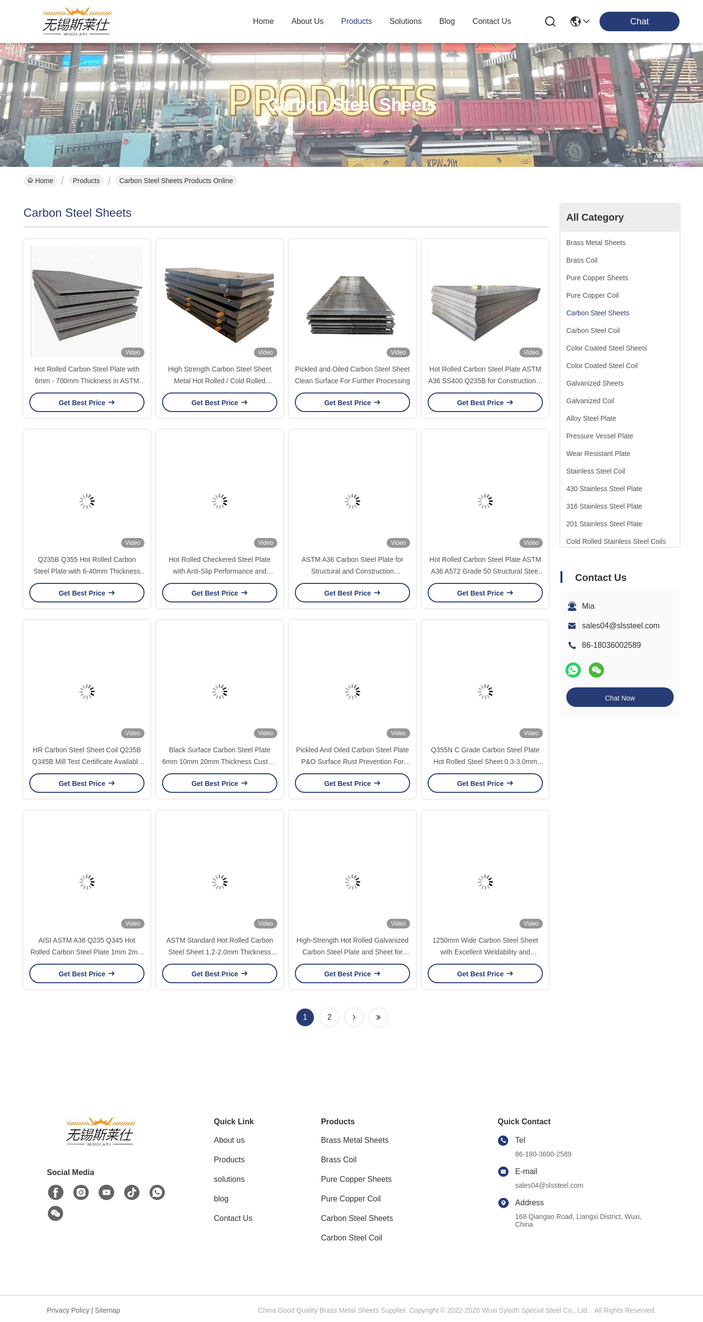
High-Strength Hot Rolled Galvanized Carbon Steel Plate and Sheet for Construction (352, 952)
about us (307, 21)
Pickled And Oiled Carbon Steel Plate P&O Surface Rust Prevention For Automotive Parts (352, 761)
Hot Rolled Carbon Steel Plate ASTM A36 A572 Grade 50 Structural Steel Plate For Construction (485, 571)
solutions (406, 21)
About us (229, 1140)
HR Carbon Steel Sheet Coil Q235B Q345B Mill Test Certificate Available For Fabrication (87, 761)
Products (86, 181)
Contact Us (233, 1218)
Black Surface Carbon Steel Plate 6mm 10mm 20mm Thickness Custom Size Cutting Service (219, 761)
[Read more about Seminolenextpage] (354, 1017)
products (356, 21)
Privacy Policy (68, 1310)
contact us (492, 21)
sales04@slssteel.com (621, 625)
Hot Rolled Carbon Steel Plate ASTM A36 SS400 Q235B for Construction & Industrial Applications (485, 380)
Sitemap (107, 1310)
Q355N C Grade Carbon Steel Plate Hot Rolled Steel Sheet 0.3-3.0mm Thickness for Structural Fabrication (485, 761)
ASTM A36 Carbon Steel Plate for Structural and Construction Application (353, 571)
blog (447, 21)
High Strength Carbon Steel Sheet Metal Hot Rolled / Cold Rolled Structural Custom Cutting (219, 380)
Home (263, 21)
